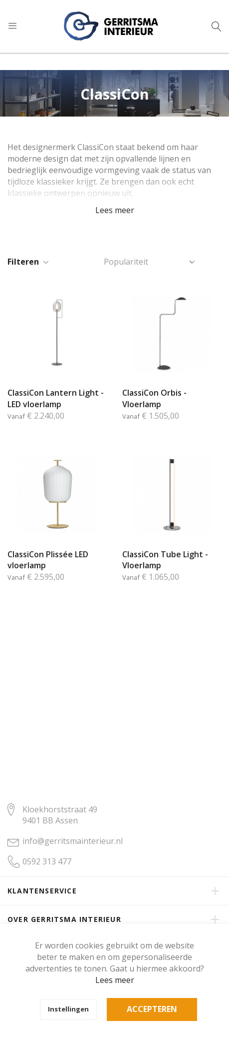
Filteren (23, 261)
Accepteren (152, 1008)
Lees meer (114, 979)
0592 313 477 (46, 861)
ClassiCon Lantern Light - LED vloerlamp (55, 398)
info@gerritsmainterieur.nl (72, 840)
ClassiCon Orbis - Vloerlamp (154, 398)
